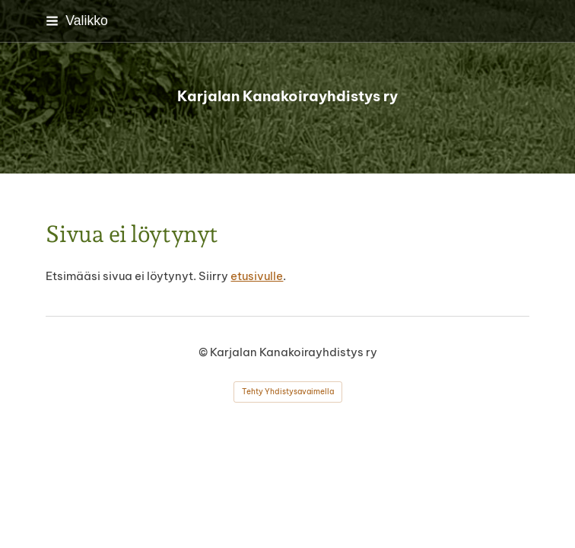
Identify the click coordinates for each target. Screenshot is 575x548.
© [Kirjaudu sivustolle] (204, 352)
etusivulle (256, 276)
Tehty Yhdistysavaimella (288, 392)
